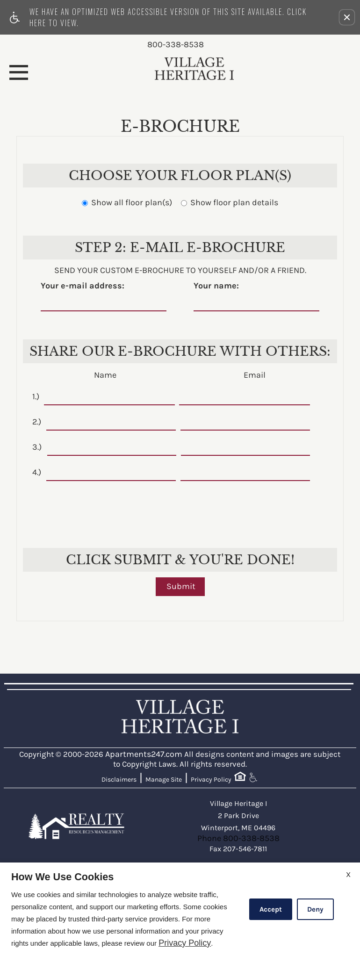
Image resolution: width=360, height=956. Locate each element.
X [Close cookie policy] (348, 874)
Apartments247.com (143, 754)
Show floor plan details (229, 203)
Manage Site (163, 779)
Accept (270, 909)
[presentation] (181, 508)
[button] (346, 17)
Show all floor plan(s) (127, 203)
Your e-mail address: (82, 286)
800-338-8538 (175, 45)
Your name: (216, 286)
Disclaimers (119, 779)
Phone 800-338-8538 (238, 838)
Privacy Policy (211, 779)
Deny (315, 909)
